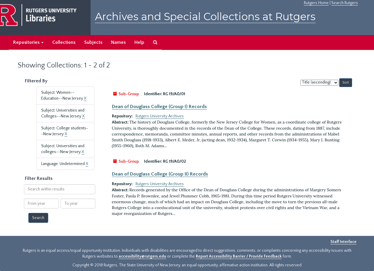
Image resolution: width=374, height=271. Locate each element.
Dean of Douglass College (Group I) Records (159, 106)
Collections (63, 42)
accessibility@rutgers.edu (142, 256)
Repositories (28, 42)
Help (139, 42)
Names (118, 42)
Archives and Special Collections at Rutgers (205, 16)
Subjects (93, 42)
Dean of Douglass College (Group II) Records (160, 174)
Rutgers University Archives (160, 116)
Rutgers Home (316, 3)
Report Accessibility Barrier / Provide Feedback (239, 256)
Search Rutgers (344, 3)
